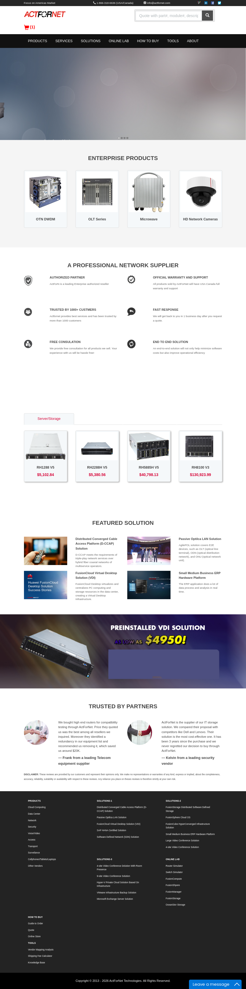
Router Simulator (174, 866)
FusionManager (174, 892)
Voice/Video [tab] (200, 419)
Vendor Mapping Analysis (41, 950)
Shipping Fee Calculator (40, 956)
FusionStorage (173, 898)
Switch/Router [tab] (98, 419)
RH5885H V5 (149, 467)
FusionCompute (174, 879)
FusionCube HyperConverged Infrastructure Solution (188, 826)
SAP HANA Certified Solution (111, 830)
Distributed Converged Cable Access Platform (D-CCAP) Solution (96, 543)
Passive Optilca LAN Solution (200, 539)
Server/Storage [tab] (48, 419)
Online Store (34, 936)
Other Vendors (35, 866)
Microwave (149, 219)
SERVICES (63, 41)
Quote (31, 930)
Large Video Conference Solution (182, 840)
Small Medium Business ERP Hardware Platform (190, 834)
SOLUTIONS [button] (91, 41)
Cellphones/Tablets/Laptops (42, 859)
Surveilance (34, 853)
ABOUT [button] (193, 41)
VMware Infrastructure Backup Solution (116, 892)
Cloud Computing (37, 807)
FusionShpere (173, 885)
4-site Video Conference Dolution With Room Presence (119, 868)
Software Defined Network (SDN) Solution (118, 837)
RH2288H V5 (97, 467)
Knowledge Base (36, 962)
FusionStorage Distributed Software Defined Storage (188, 809)
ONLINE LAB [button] (119, 41)
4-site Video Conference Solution (182, 847)
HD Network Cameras (200, 219)
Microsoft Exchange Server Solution (115, 899)
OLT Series (97, 219)
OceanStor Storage (175, 905)
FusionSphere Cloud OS (178, 817)
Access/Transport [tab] (150, 419)
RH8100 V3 (200, 467)
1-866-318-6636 (106, 2)
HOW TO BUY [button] (148, 41)
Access (32, 840)
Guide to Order (35, 923)
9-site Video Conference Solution (113, 876)
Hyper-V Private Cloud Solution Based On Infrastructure (118, 884)
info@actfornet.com (158, 2)
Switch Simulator (174, 872)
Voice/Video (34, 833)
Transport (33, 846)
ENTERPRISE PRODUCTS (123, 158)
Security (32, 827)
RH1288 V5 (45, 467)
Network (32, 820)
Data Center (34, 814)
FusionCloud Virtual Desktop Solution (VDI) (118, 824)
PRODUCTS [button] (37, 41)
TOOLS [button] (173, 41)
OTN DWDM (45, 219)
